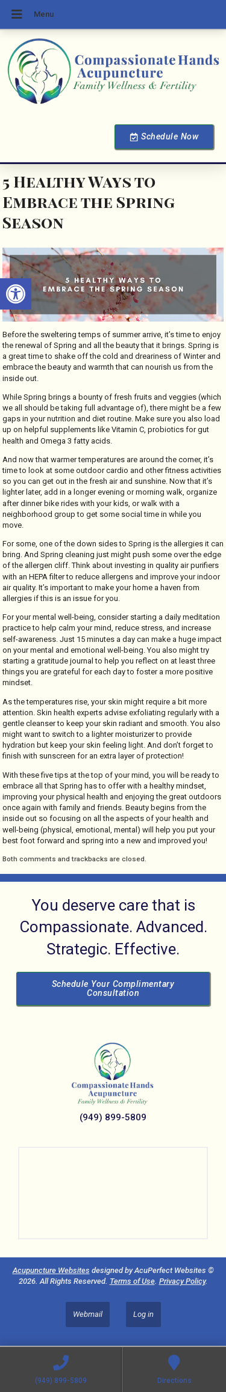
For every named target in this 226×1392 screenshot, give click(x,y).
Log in (143, 1314)
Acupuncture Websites (51, 1270)
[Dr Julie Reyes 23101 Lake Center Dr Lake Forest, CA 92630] (113, 1193)
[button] (15, 294)
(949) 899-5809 (113, 1117)
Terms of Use (132, 1281)
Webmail (87, 1314)
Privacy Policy (182, 1281)
